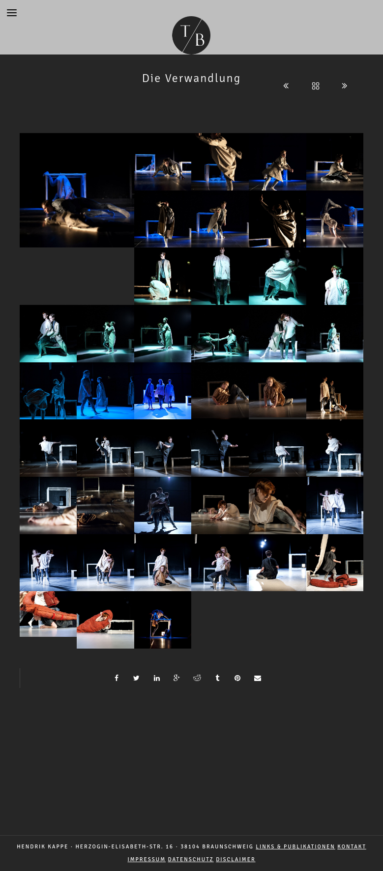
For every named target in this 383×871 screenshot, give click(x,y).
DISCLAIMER (235, 859)
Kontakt (351, 847)
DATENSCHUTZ (191, 859)
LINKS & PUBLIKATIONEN (295, 847)
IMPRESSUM (146, 859)
